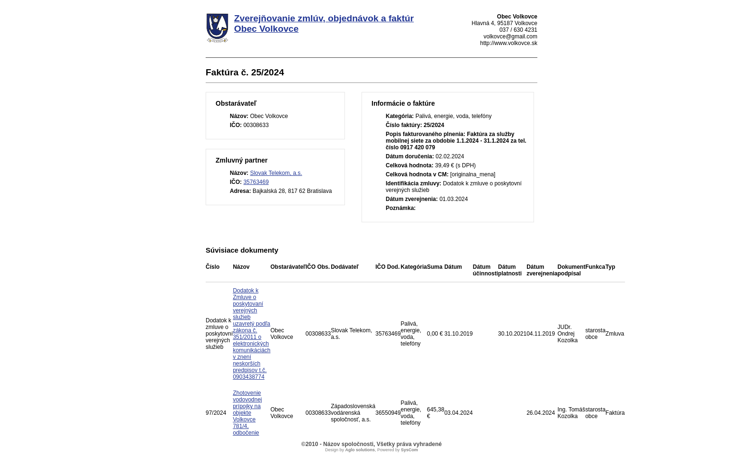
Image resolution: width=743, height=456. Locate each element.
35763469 (256, 182)
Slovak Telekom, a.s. (276, 173)
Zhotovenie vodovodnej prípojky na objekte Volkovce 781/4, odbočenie (247, 413)
